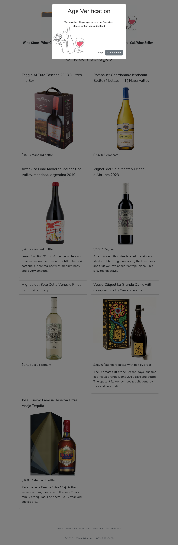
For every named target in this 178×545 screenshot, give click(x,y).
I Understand (114, 52)
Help (100, 52)
